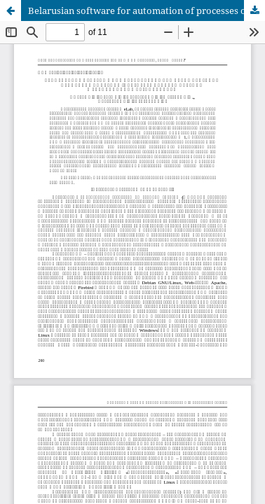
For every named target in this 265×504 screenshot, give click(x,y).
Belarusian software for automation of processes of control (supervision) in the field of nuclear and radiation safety (146, 10)
